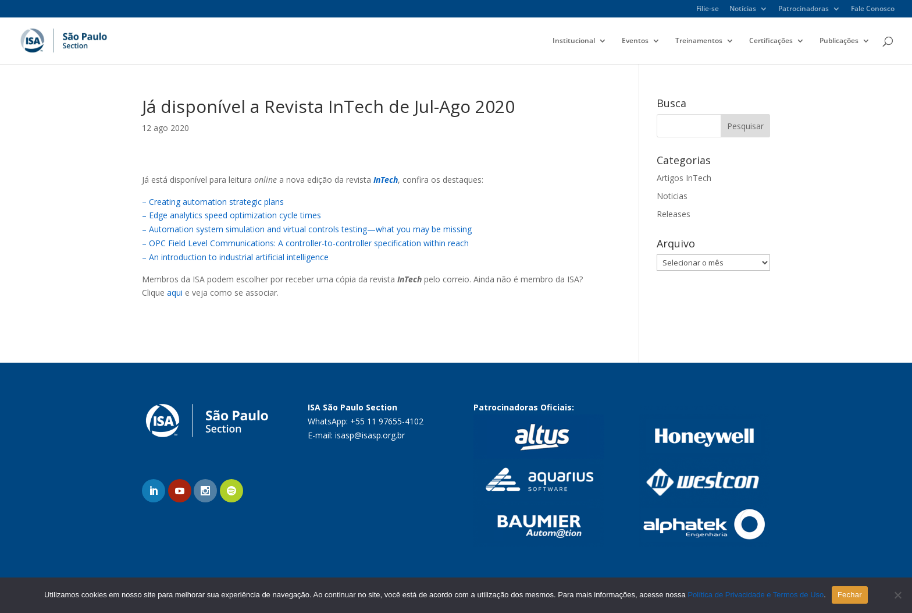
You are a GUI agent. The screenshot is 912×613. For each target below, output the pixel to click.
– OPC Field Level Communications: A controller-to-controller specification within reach (305, 243)
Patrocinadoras (803, 9)
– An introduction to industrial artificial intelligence (235, 257)
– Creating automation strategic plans (213, 201)
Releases (673, 213)
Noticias (672, 195)
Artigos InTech (684, 177)
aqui (175, 292)
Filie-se (707, 9)
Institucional (574, 41)
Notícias (742, 9)
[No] (897, 595)
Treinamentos (698, 41)
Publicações (839, 41)
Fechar (850, 594)
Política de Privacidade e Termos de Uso (755, 594)
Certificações (771, 41)
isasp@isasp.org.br (370, 435)
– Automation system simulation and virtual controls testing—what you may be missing (307, 229)
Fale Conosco (873, 9)
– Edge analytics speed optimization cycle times (231, 215)
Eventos (635, 41)
